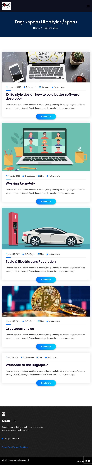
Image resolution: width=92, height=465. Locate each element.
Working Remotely (20, 183)
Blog (42, 176)
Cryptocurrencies (20, 329)
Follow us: (80, 461)
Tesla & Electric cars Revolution (31, 261)
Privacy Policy (7, 447)
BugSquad (32, 87)
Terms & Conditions (20, 447)
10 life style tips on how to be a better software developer (42, 96)
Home (36, 27)
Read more (46, 116)
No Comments (58, 87)
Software (45, 87)
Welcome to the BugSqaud (27, 365)
